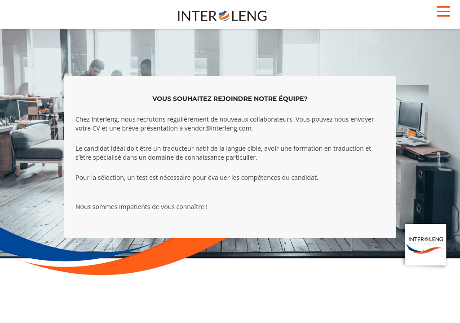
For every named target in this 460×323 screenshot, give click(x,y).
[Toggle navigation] (443, 10)
